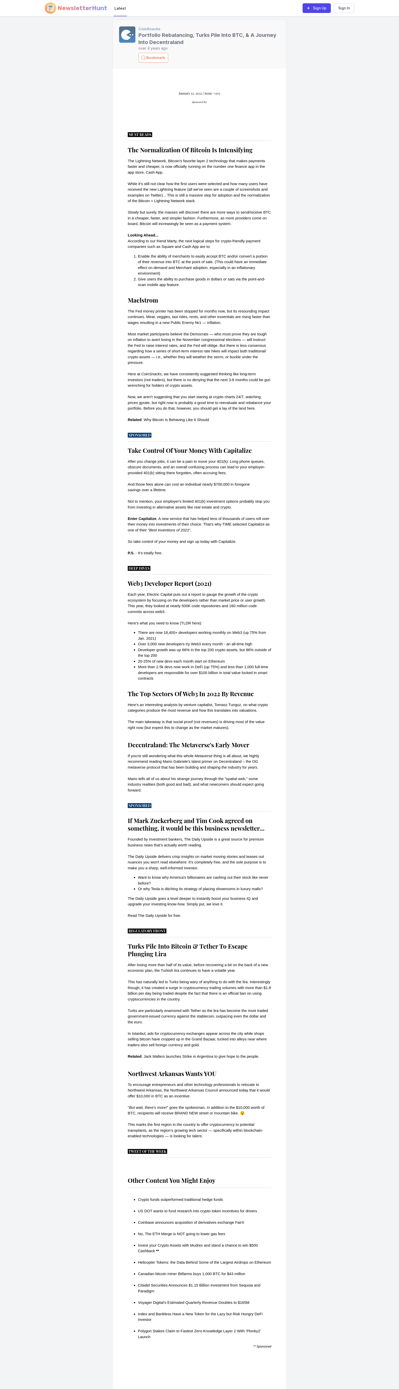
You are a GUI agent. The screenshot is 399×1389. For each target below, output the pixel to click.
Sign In (344, 8)
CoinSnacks (149, 29)
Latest (120, 8)
